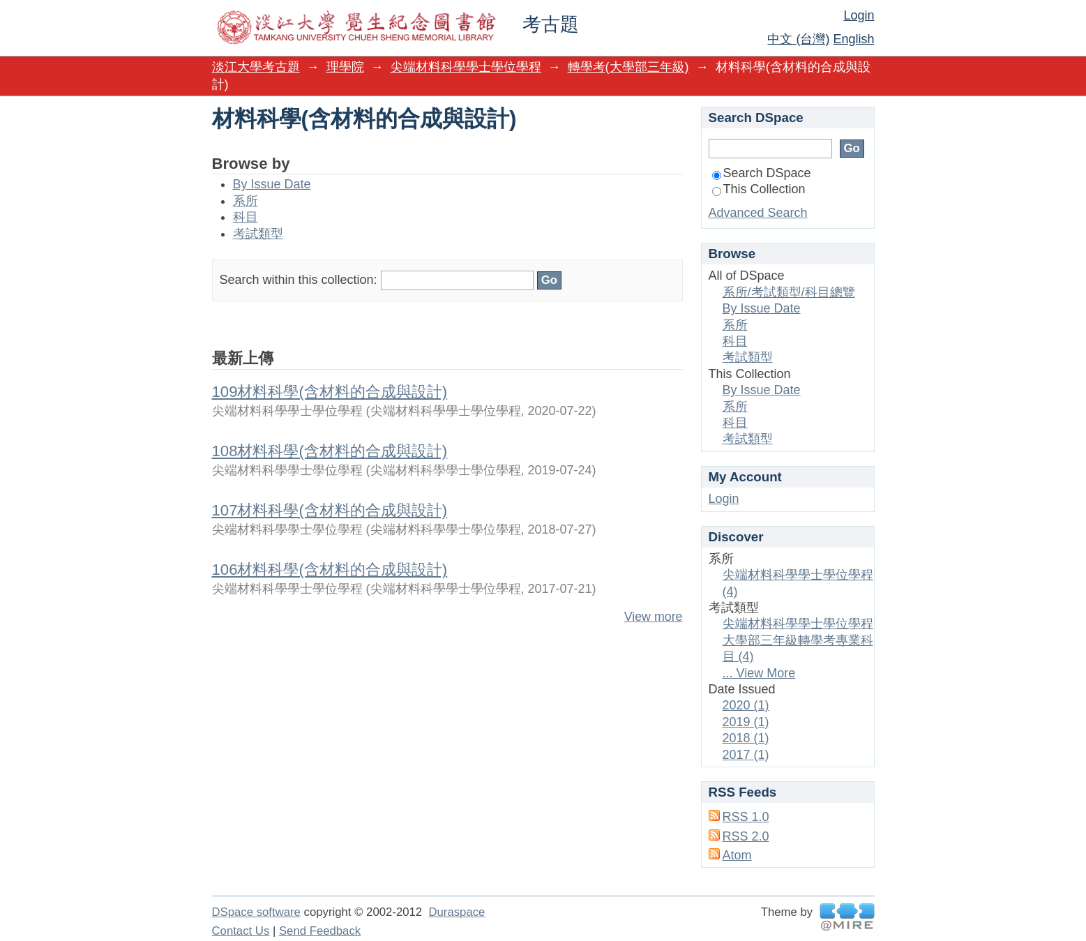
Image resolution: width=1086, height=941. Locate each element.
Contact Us (241, 931)
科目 (245, 217)
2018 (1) (746, 738)
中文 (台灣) (798, 39)
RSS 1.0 (746, 817)
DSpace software (256, 912)
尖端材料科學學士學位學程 (466, 67)
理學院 (345, 67)
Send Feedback (320, 931)
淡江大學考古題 (256, 67)
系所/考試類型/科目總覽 (789, 292)
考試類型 (258, 234)
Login (858, 15)
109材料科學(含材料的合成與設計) (330, 391)
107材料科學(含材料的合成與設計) (330, 510)
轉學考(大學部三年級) (628, 67)
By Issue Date (272, 184)
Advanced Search (758, 213)
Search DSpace (761, 173)
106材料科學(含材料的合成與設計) (330, 569)
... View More (759, 673)
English (853, 39)
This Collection (759, 189)
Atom (737, 855)
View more (653, 617)
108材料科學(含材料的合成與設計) (330, 451)
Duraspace (456, 912)
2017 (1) (746, 755)
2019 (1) (746, 722)
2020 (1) (746, 705)
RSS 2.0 (746, 836)
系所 (245, 201)
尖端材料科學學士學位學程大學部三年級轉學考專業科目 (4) (798, 640)
